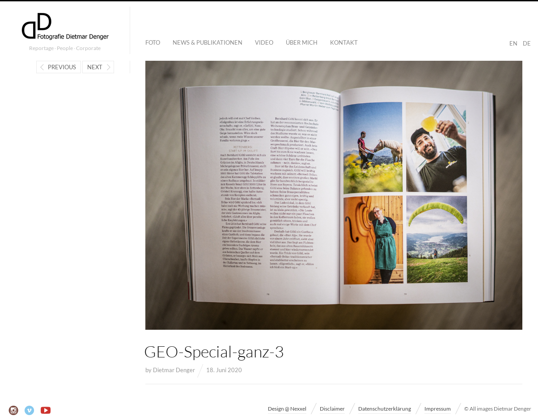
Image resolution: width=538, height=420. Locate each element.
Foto (152, 42)
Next (94, 67)
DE (527, 43)
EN (513, 43)
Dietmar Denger (174, 370)
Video (264, 42)
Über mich (302, 42)
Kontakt (344, 42)
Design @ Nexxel (287, 408)
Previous (62, 67)
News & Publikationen (207, 42)
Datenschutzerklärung (384, 408)
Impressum (437, 408)
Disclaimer (332, 408)
